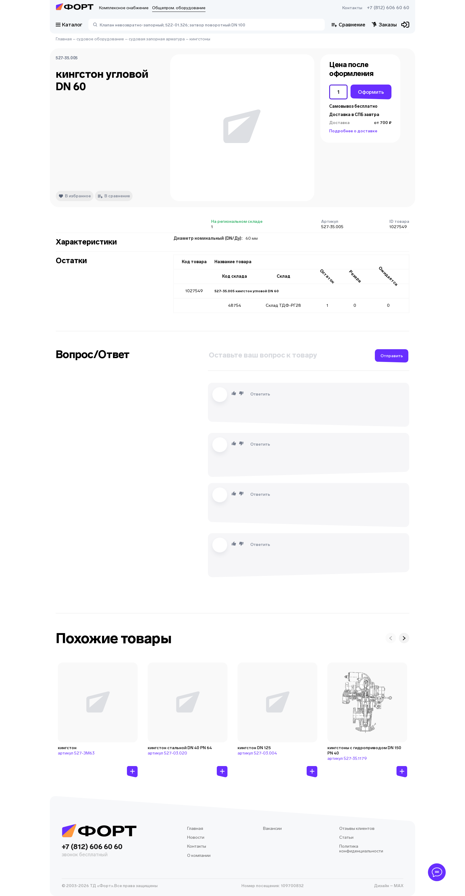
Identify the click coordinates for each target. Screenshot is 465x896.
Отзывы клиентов (357, 828)
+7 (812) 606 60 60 (388, 7)
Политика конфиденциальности (361, 848)
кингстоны (199, 39)
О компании (199, 855)
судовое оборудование (100, 39)
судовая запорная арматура (157, 39)
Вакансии (272, 828)
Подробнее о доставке (353, 131)
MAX (398, 885)
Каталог (69, 25)
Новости (195, 837)
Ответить (260, 394)
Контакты (352, 7)
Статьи (346, 837)
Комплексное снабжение (124, 7)
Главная (64, 39)
